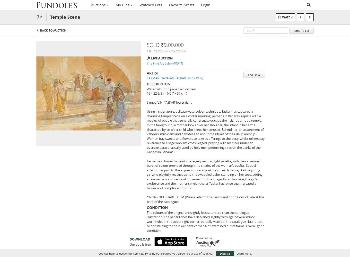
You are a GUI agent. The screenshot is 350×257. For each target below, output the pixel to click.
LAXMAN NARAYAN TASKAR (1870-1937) (175, 78)
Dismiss (225, 253)
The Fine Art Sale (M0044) (165, 63)
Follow (254, 75)
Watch (287, 17)
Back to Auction (53, 30)
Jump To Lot (301, 31)
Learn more (244, 253)
